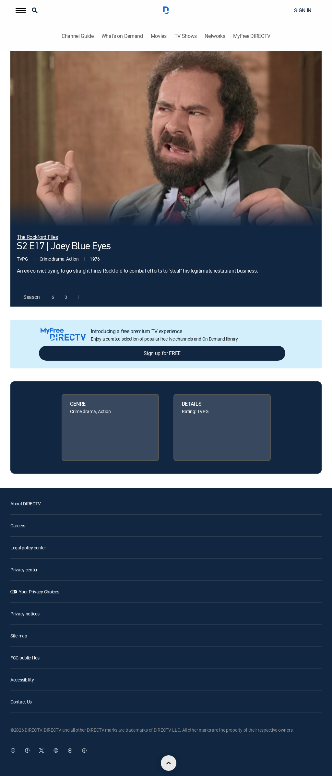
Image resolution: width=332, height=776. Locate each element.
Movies (159, 36)
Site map (18, 636)
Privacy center (24, 570)
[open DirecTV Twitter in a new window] (41, 750)
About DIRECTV (25, 503)
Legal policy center (28, 548)
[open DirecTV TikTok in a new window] (84, 750)
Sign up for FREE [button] (162, 353)
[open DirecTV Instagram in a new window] (55, 750)
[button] (21, 10)
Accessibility (22, 680)
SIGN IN (302, 10)
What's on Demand (122, 36)
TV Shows (185, 36)
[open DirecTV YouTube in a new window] (70, 750)
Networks (215, 36)
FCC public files (25, 658)
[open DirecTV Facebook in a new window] (27, 750)
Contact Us (21, 702)
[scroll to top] (168, 763)
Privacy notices (25, 614)
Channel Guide (78, 36)
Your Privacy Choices (39, 592)
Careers (17, 526)
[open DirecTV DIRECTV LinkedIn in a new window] (13, 750)
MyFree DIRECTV (252, 36)
